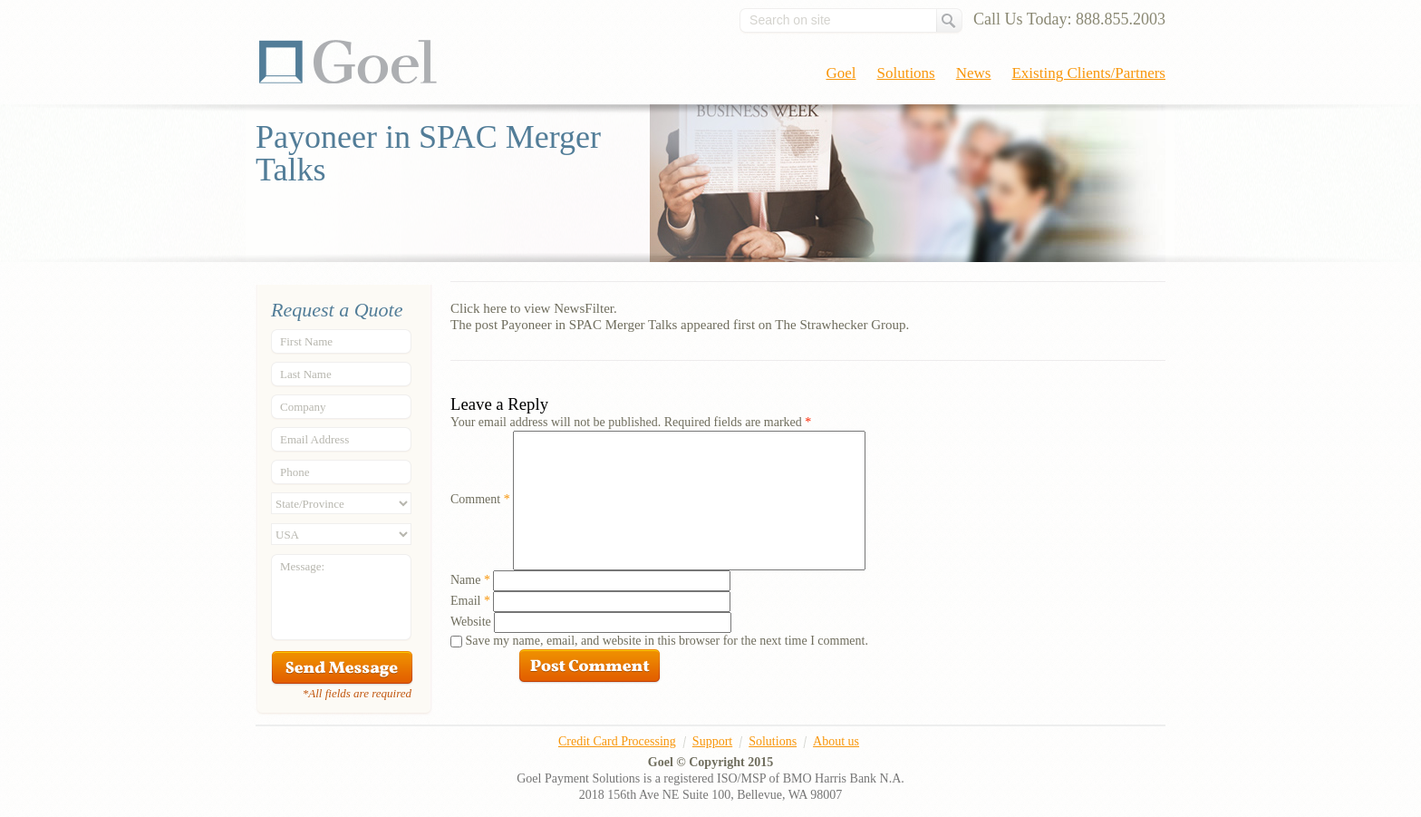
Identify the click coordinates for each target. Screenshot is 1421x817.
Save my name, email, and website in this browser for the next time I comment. (667, 640)
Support (712, 741)
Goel (348, 61)
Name (470, 580)
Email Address (314, 439)
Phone (295, 472)
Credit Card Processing (617, 741)
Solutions (906, 73)
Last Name (306, 374)
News (973, 73)
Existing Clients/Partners (1088, 73)
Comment (480, 499)
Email (470, 601)
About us (836, 741)
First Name (306, 341)
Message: (302, 566)
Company (303, 406)
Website (470, 621)
